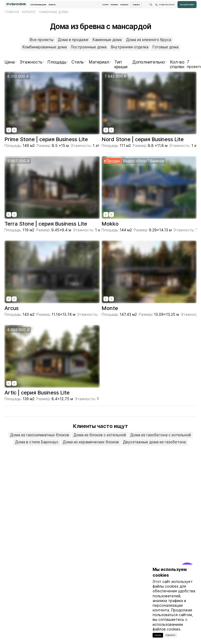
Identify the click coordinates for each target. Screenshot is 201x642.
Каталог (29, 12)
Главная (11, 12)
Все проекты (41, 39)
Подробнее (170, 635)
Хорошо (157, 635)
